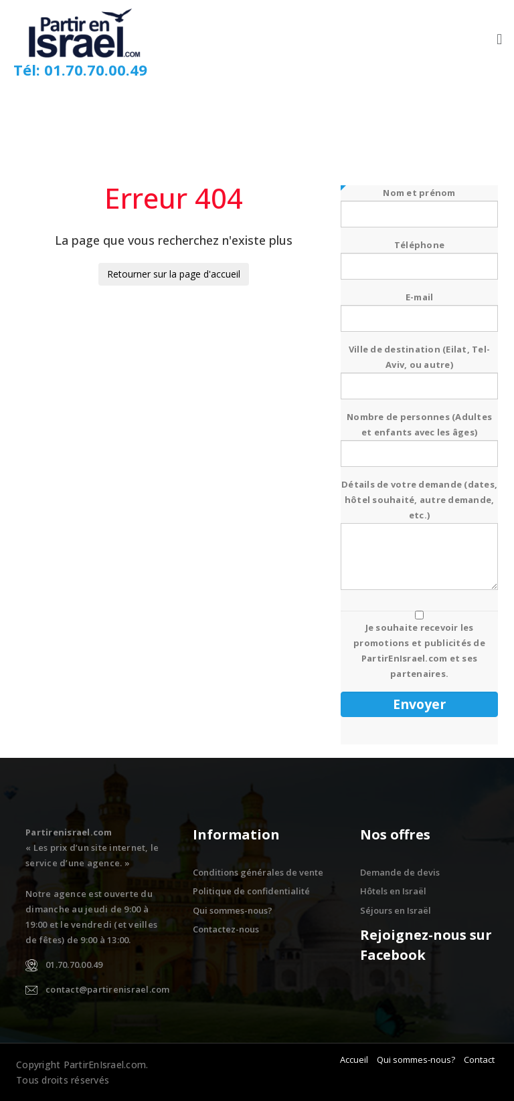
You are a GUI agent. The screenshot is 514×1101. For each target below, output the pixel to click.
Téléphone (419, 255)
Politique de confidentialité (251, 891)
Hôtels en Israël (393, 891)
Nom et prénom (419, 203)
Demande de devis (400, 872)
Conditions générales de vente (258, 872)
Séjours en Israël (395, 910)
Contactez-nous (226, 929)
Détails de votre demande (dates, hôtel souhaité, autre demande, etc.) (419, 535)
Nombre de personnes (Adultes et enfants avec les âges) (419, 435)
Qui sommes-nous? (232, 910)
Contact (479, 1060)
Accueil (354, 1060)
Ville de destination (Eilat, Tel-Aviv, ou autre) (419, 367)
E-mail (419, 307)
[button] (499, 39)
